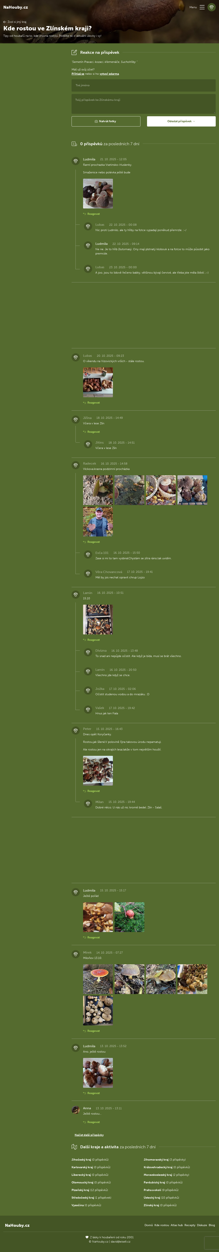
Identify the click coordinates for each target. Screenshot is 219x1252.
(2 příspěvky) (166, 1175)
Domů (149, 1225)
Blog (212, 1225)
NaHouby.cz (15, 7)
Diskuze (202, 1225)
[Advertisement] (34, 109)
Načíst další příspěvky (89, 1135)
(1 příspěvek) (91, 1197)
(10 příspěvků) (161, 1197)
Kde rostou (161, 1225)
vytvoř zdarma (109, 74)
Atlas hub (177, 1225)
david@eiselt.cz (120, 1241)
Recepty (189, 1225)
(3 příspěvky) (165, 1159)
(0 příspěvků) (90, 1159)
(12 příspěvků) (90, 1190)
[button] (202, 7)
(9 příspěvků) (161, 1190)
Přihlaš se (78, 74)
